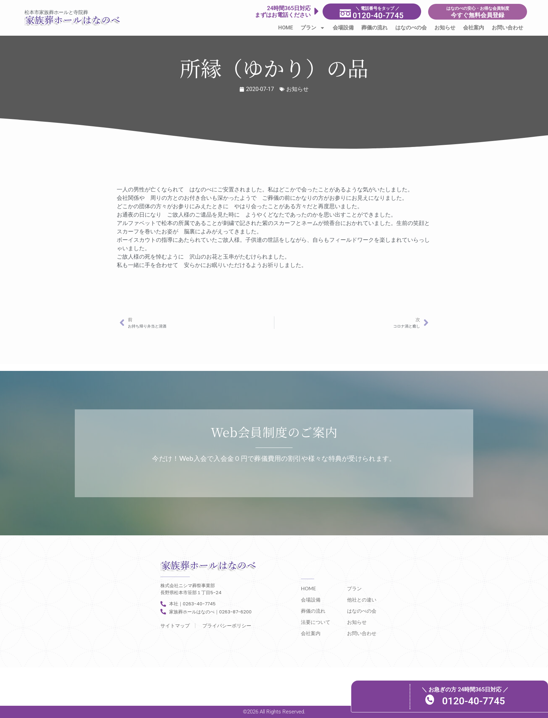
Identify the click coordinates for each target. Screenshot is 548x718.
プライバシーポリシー (226, 625)
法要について (315, 622)
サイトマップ (175, 625)
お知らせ (444, 27)
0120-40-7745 (478, 700)
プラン (313, 28)
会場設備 (343, 27)
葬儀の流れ (374, 27)
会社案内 (473, 27)
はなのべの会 (411, 27)
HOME (285, 27)
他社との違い (361, 600)
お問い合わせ (507, 27)
